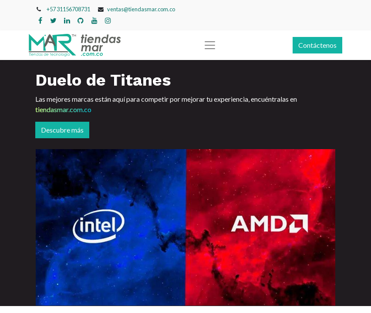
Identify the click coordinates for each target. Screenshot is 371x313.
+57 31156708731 (68, 9)
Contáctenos (317, 45)
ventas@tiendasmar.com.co (141, 9)
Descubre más (62, 130)
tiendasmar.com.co (63, 109)
